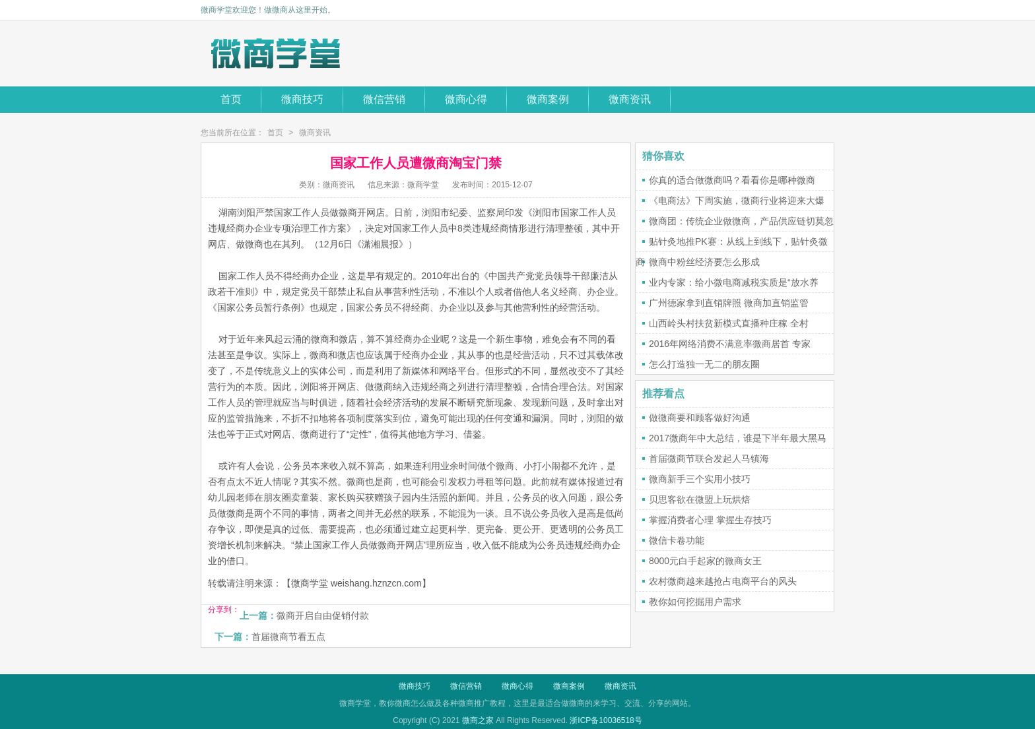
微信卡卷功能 (676, 540)
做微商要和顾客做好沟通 (700, 417)
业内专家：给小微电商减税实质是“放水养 (733, 282)
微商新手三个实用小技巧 (700, 479)
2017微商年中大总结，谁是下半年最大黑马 (737, 438)
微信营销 (384, 99)
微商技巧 (302, 99)
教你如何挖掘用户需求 (695, 601)
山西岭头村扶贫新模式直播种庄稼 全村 (729, 323)
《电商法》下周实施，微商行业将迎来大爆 (736, 200)
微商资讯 (630, 99)
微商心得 (466, 99)
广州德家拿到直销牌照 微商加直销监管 (729, 303)
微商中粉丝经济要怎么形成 (704, 262)
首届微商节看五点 (288, 636)
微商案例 (548, 99)
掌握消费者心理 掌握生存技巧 (710, 520)
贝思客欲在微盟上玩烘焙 (700, 499)
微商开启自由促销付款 (323, 615)
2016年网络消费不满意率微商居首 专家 (730, 343)
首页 (231, 99)
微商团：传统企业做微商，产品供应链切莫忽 (741, 221)
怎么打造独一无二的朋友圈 (704, 364)
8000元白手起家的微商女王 (705, 560)
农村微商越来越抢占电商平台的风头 (723, 581)
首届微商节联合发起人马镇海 (709, 458)
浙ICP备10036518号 (606, 720)
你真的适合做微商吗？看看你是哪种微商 (732, 180)
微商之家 (478, 720)
